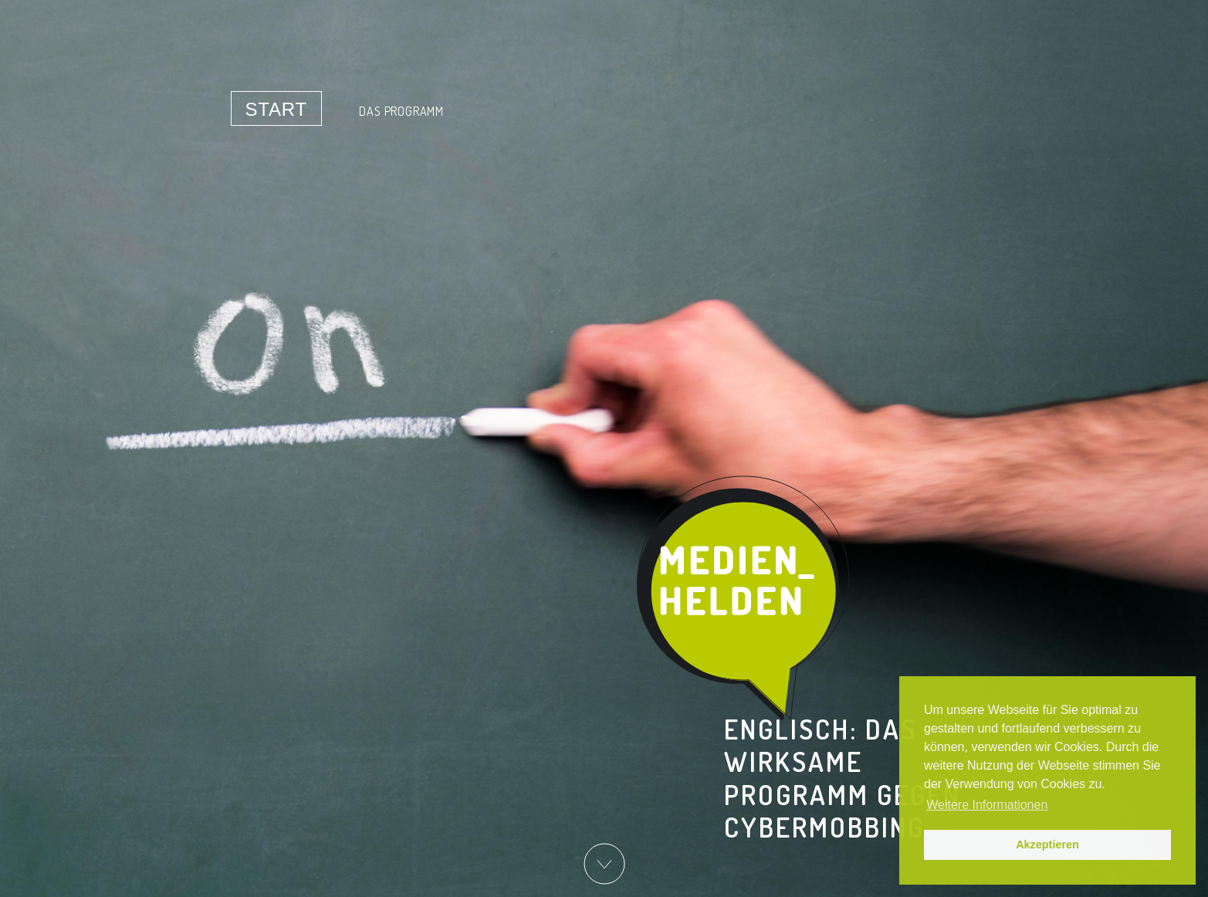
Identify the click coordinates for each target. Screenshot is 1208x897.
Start (276, 109)
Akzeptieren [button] (1047, 844)
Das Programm (401, 111)
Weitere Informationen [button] (986, 804)
